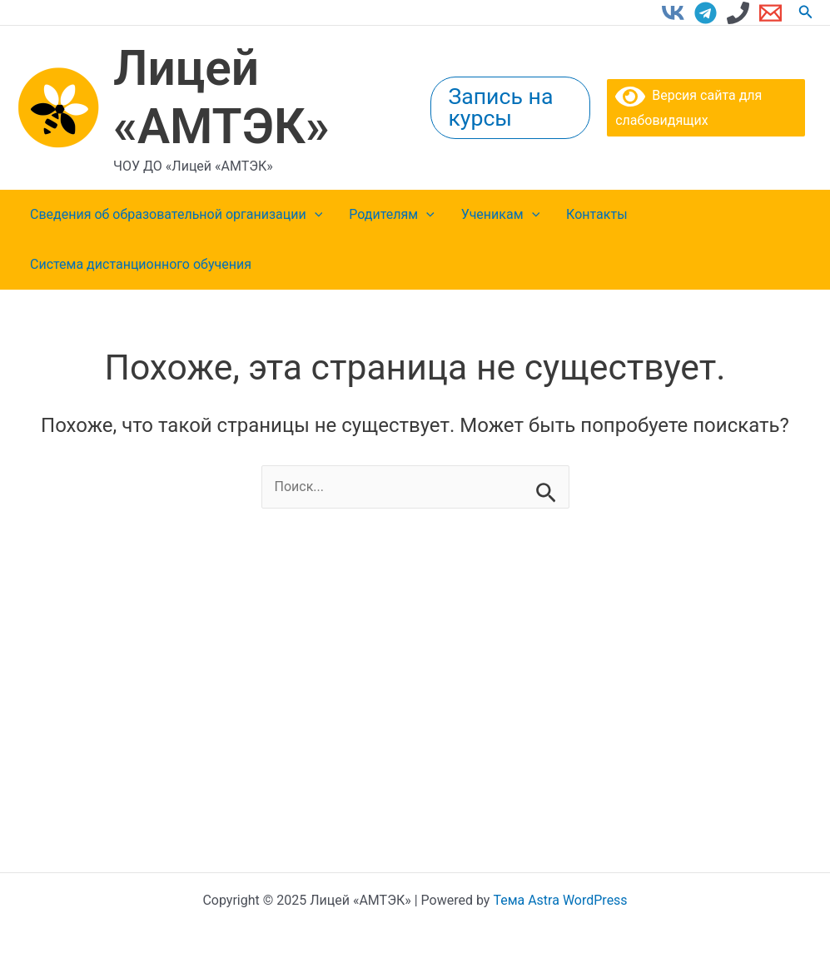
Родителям (392, 215)
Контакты (596, 214)
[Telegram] (705, 13)
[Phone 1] (738, 13)
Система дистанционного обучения (140, 264)
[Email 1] (770, 13)
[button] (805, 12)
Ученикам (500, 215)
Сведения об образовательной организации (176, 215)
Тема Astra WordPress (560, 900)
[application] (314, 215)
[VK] (673, 13)
